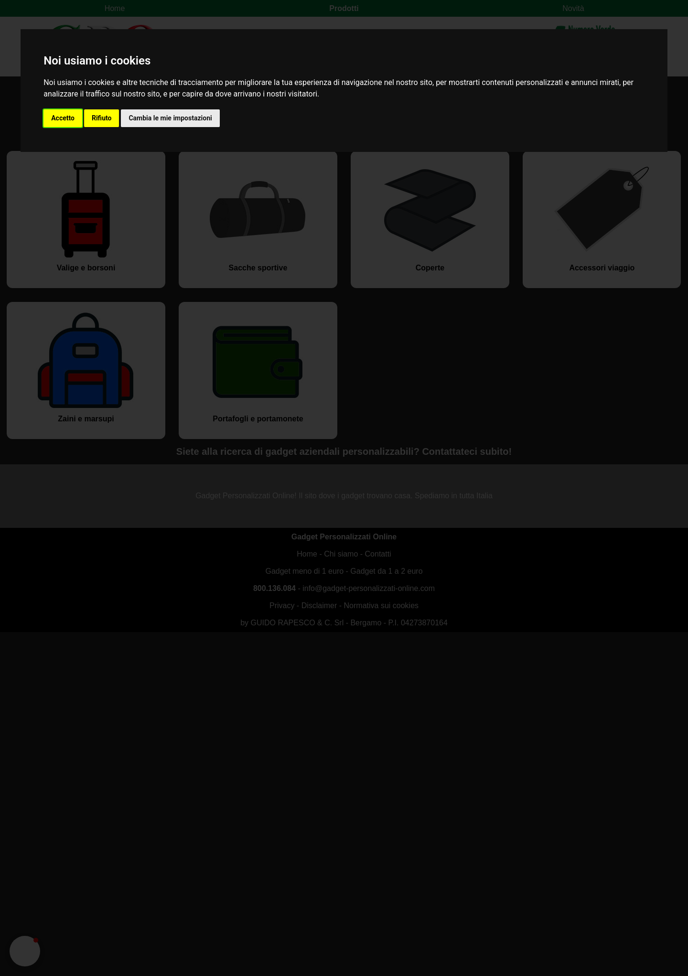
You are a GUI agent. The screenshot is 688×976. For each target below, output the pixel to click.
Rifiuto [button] (102, 118)
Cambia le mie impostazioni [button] (170, 118)
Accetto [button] (63, 118)
